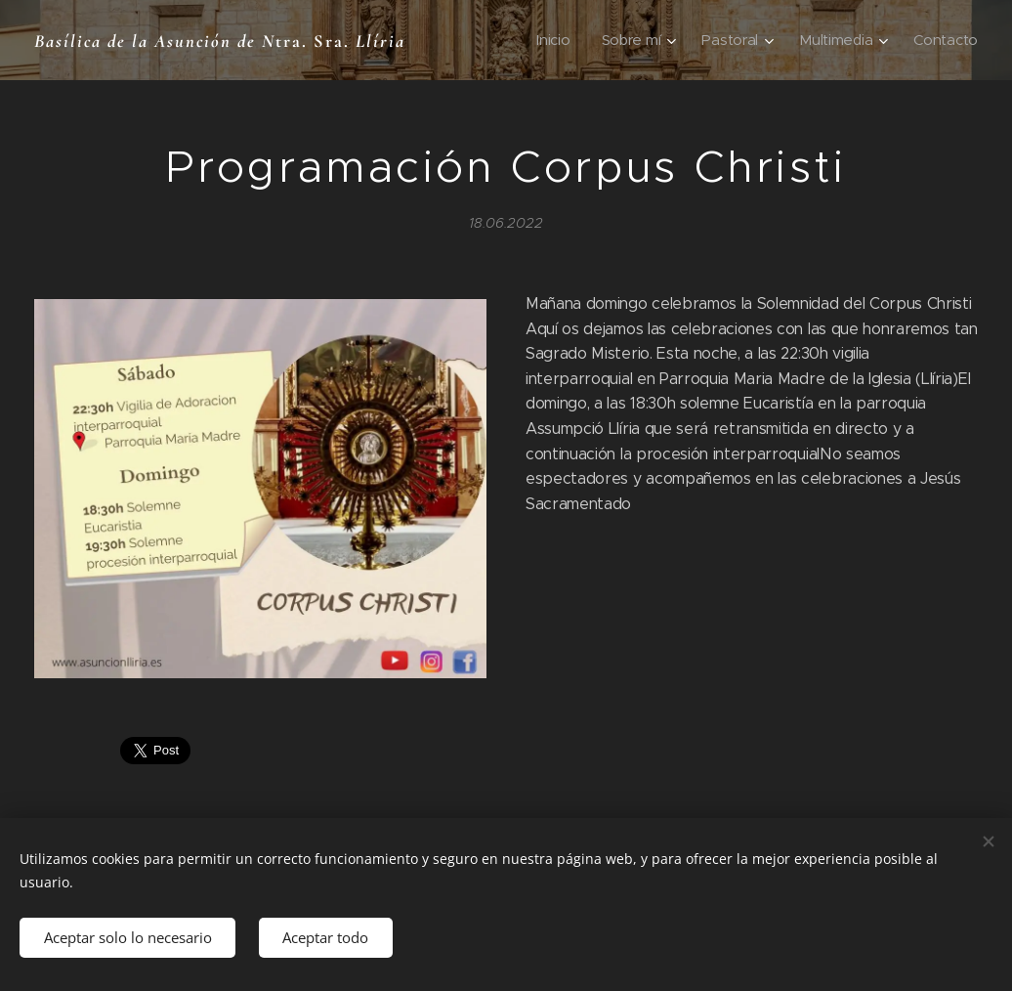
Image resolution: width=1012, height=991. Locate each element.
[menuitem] (563, 40)
